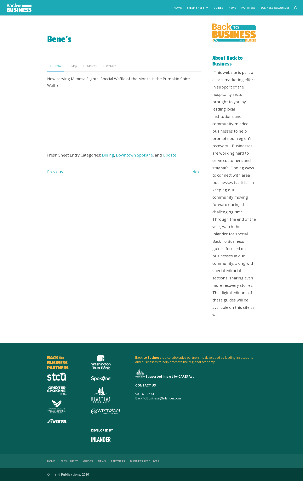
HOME (178, 7)
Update (169, 155)
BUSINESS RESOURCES (274, 7)
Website (109, 66)
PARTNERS (248, 7)
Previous (55, 171)
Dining (108, 155)
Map (72, 66)
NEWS (232, 7)
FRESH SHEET (195, 7)
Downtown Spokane (134, 155)
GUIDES (218, 7)
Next (196, 171)
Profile (55, 66)
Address (89, 66)
